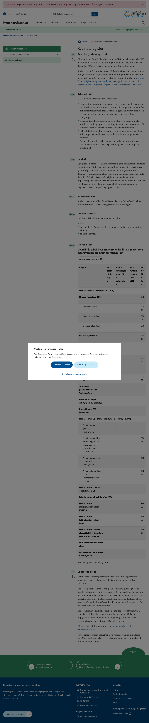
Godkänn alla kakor (62, 364)
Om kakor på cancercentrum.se (74, 374)
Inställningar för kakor (86, 364)
